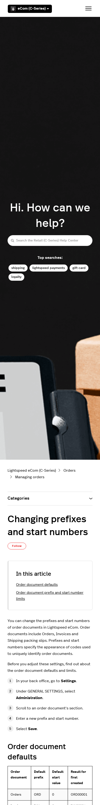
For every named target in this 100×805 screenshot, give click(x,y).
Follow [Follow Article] (17, 545)
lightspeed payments (48, 268)
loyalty (16, 277)
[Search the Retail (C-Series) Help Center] (50, 240)
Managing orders (29, 477)
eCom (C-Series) (30, 9)
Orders (69, 470)
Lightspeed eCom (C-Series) (32, 470)
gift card (79, 268)
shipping (18, 268)
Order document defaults (37, 585)
